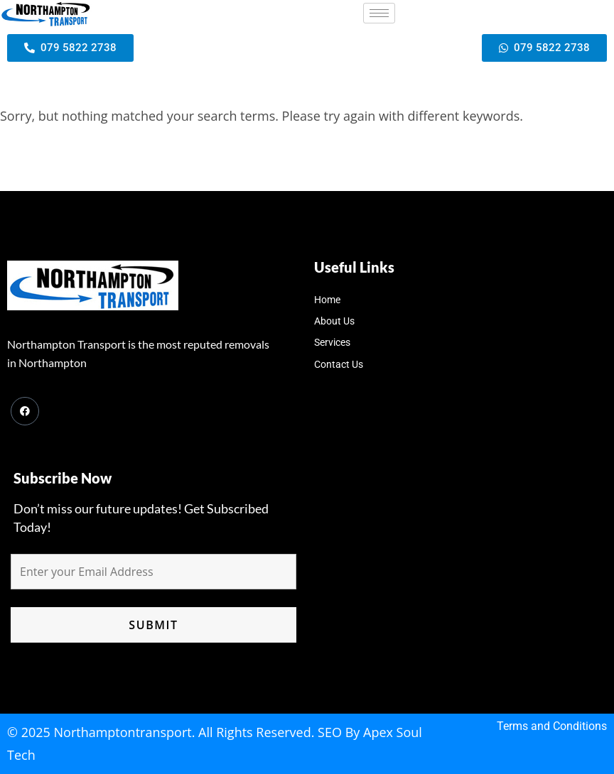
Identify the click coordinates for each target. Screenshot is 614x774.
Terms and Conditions (552, 726)
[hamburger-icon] (379, 13)
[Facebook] (25, 411)
